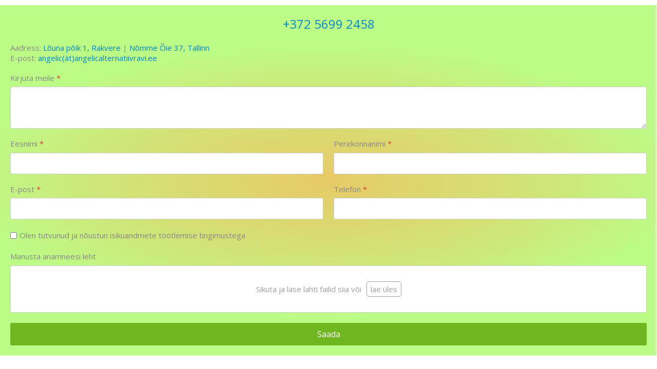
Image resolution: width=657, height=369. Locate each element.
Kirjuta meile (35, 78)
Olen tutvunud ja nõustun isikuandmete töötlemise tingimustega (132, 235)
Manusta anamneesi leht (53, 256)
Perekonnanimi (363, 144)
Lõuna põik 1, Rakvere (82, 48)
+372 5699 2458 (329, 23)
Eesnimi (27, 144)
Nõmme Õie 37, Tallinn (169, 48)
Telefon (350, 189)
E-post (25, 189)
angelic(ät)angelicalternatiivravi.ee (97, 58)
